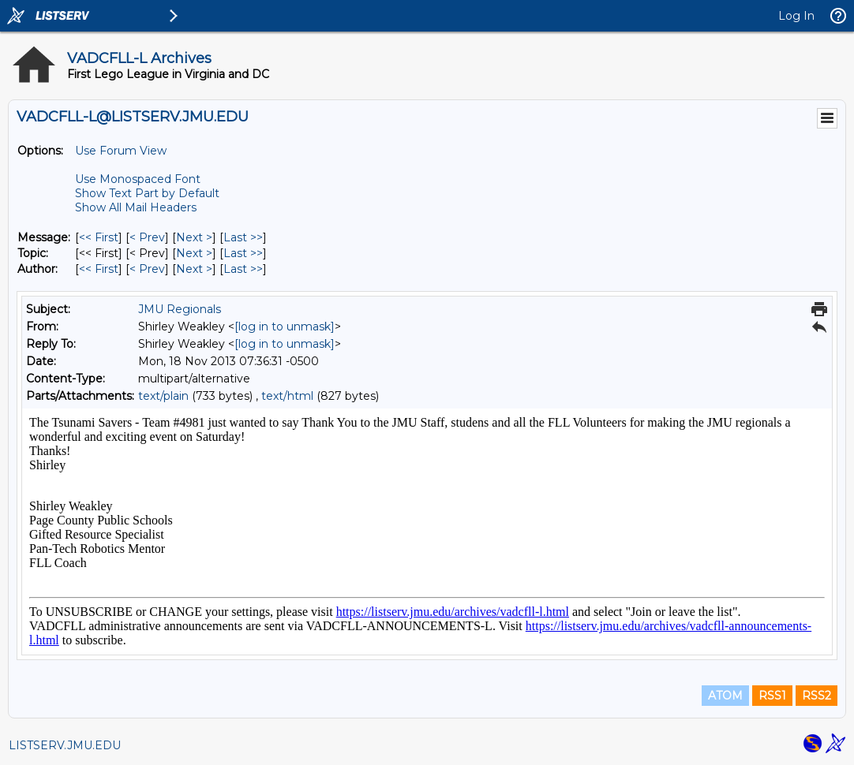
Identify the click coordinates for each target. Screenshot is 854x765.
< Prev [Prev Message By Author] (147, 269)
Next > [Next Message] (194, 237)
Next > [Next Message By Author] (194, 269)
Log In (796, 16)
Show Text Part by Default (147, 193)
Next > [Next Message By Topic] (194, 253)
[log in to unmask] (284, 326)
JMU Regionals (179, 309)
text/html (287, 396)
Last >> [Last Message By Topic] (243, 253)
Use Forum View (121, 151)
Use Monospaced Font (137, 179)
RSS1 (772, 695)
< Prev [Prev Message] (147, 237)
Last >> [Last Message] (243, 237)
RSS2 (816, 695)
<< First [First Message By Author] (98, 269)
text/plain (163, 396)
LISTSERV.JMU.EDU (65, 745)
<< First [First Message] (98, 237)
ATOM (725, 695)
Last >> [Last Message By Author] (243, 269)
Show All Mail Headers (136, 207)
